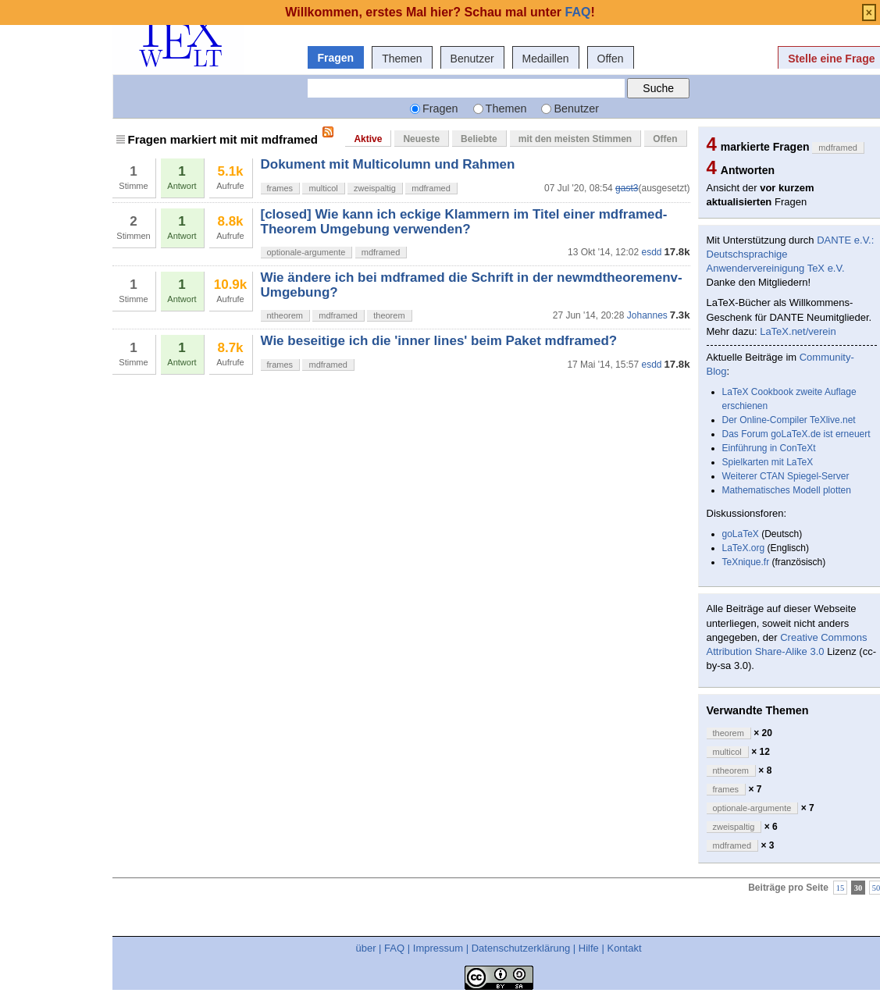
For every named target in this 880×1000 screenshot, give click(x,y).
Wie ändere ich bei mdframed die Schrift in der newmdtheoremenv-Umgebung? (471, 284)
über (365, 948)
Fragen (336, 58)
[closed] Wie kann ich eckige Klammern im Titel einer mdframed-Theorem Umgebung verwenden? (464, 221)
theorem (388, 315)
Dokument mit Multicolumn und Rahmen (388, 164)
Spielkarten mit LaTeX (768, 462)
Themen (402, 58)
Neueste (421, 138)
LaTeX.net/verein (798, 331)
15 (840, 887)
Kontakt (624, 948)
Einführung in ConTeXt (769, 448)
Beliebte (479, 138)
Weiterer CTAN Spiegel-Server (786, 476)
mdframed (431, 188)
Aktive (368, 138)
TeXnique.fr (746, 562)
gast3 (626, 188)
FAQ (394, 948)
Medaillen (545, 58)
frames (280, 188)
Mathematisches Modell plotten (786, 490)
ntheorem (285, 315)
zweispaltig (375, 188)
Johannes (647, 315)
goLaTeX (740, 533)
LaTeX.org (743, 548)
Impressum (438, 948)
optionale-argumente (306, 252)
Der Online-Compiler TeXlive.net (789, 420)
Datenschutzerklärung (521, 948)
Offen (610, 58)
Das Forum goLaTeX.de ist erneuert (796, 434)
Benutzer (472, 58)
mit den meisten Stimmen (575, 138)
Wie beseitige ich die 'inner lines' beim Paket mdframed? (439, 340)
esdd (651, 252)
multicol (322, 188)
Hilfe (589, 948)
